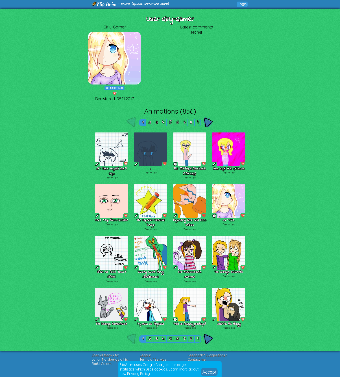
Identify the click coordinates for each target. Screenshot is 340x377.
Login (242, 4)
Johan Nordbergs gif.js (110, 359)
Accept (209, 372)
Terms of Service (152, 359)
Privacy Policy (138, 373)
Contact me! (196, 359)
